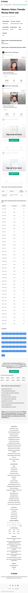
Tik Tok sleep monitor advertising (8, 399)
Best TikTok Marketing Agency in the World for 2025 (14, 552)
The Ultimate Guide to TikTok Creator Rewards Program (14, 545)
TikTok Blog (14, 511)
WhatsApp (14, 567)
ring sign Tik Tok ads (5, 395)
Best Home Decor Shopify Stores (14, 504)
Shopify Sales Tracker (14, 428)
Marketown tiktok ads (19, 380)
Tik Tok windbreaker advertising (8, 391)
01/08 (14, 533)
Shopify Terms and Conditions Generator (14, 451)
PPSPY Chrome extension (14, 459)
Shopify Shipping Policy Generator (13, 455)
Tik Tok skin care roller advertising (8, 397)
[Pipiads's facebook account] (10, 585)
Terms (13, 588)
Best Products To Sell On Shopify (14, 502)
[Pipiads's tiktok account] (15, 585)
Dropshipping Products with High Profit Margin (14, 491)
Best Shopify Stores (14, 495)
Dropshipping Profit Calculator (14, 443)
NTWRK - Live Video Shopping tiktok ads (24, 380)
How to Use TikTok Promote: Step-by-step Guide (14, 548)
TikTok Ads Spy (14, 467)
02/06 (14, 529)
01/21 (10, 531)
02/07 (10, 529)
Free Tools (14, 457)
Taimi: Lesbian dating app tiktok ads (14, 377)
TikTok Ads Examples (14, 509)
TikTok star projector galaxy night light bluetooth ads (12, 403)
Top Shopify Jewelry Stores (14, 498)
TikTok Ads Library (14, 471)
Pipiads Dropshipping (14, 488)
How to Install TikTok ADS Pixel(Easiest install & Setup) (14, 560)
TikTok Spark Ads (14, 469)
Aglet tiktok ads (19, 377)
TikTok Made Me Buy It (14, 493)
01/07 (18, 533)
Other (20, 526)
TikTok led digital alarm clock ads (8, 407)
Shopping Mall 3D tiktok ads (3, 377)
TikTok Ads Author (14, 516)
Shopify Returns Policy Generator (14, 453)
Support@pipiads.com (14, 565)
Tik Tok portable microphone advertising (10, 393)
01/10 (18, 531)
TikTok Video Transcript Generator (14, 475)
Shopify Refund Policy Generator (14, 448)
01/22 (18, 529)
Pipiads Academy (14, 518)
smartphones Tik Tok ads (6, 401)
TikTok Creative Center (14, 473)
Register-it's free (14, 140)
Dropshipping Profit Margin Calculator (14, 445)
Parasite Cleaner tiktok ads (8, 377)
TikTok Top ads (14, 513)
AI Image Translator (14, 480)
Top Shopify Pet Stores (14, 496)
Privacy (9, 588)
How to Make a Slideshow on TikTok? (14, 557)
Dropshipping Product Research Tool (14, 486)
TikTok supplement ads (6, 405)
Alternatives (14, 477)
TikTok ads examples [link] (8, 4)
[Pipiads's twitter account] (13, 585)
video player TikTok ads (6, 388)
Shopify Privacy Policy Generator (14, 446)
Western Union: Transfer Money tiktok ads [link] (20, 4)
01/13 (14, 531)
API (14, 569)
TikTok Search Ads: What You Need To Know (14, 539)
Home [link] (2, 4)
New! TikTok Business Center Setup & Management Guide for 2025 (14, 542)
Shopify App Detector (14, 435)
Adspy (14, 466)
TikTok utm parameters (14, 430)
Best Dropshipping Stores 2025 (14, 484)
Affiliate (14, 461)
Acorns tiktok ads (14, 380)
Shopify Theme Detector (14, 433)
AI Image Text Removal (14, 482)
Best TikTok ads (14, 514)
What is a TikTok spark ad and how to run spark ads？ (14, 555)
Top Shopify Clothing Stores (14, 500)
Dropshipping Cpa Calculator (14, 439)
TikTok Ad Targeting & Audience (14, 432)
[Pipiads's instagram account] (18, 585)
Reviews (14, 479)
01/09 (10, 533)
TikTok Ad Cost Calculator (14, 441)
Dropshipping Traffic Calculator (14, 437)
